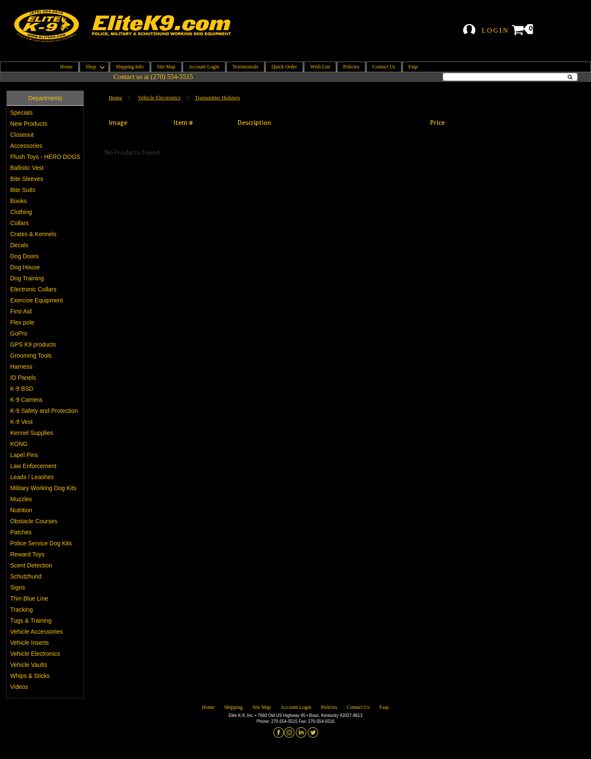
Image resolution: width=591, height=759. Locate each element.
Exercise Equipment (36, 300)
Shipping (233, 707)
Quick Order (284, 67)
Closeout (22, 134)
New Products (28, 123)
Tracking (21, 609)
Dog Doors (24, 256)
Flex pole (22, 322)
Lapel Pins (24, 454)
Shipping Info (130, 67)
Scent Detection (31, 565)
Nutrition (21, 510)
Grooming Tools (31, 355)
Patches (21, 532)
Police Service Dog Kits (41, 543)
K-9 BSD (21, 388)
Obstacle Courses (33, 521)
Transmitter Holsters (217, 97)
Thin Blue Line (29, 598)
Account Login (204, 67)
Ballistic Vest (27, 167)
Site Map (166, 67)
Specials (21, 112)
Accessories (26, 145)
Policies (351, 67)
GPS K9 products (33, 344)
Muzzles (21, 499)
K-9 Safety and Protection (44, 410)
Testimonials (245, 67)
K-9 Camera (26, 399)
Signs (17, 587)
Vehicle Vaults (28, 664)
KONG (19, 443)
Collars (19, 223)
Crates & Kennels (33, 234)
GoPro (18, 333)
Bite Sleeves (26, 178)
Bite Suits (22, 189)
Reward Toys (27, 554)
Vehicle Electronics (35, 653)
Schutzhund (26, 576)
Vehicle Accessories (36, 631)
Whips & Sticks (30, 675)
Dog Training (27, 278)
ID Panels (23, 377)
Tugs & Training (31, 620)
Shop (94, 67)
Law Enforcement (33, 466)
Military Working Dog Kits (43, 488)
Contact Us (384, 67)
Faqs (413, 67)
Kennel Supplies (31, 432)
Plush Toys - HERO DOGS (45, 156)
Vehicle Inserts (29, 642)
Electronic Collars (33, 289)
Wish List (320, 67)
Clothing (21, 212)
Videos (19, 686)
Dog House (25, 267)
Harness (21, 366)
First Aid (21, 311)
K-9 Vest (21, 421)
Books (18, 201)
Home (66, 67)
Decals (19, 245)
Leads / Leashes (32, 477)
